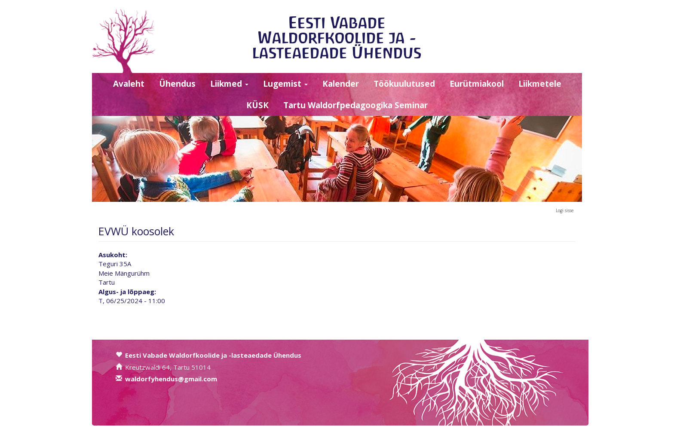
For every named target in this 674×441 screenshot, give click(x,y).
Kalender (340, 83)
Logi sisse (564, 210)
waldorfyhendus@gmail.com (171, 378)
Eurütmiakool (477, 83)
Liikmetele (539, 83)
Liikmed (229, 83)
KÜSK (257, 105)
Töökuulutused (404, 83)
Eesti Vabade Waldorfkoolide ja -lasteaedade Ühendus (337, 37)
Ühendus (177, 83)
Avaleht (128, 83)
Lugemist (285, 83)
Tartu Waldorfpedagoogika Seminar (355, 105)
